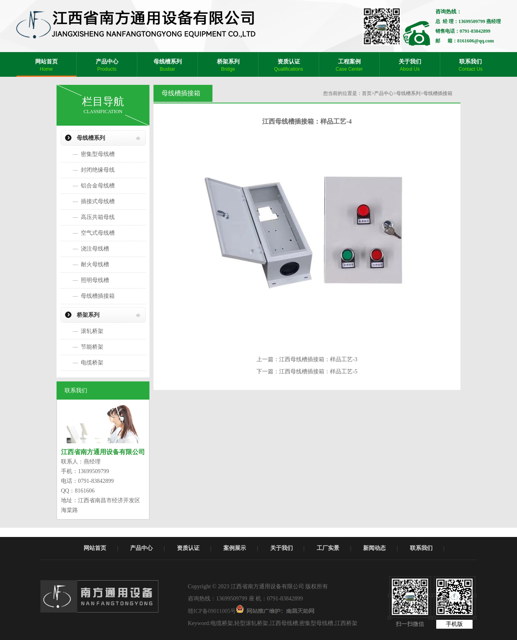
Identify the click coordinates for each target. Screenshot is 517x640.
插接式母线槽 (98, 201)
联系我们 (421, 548)
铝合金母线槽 (98, 186)
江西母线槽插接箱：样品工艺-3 (318, 359)
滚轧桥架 (92, 331)
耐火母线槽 (95, 264)
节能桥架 (92, 347)
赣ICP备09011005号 (212, 611)
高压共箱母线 (98, 217)
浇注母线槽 (95, 249)
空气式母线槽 (98, 233)
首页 (367, 93)
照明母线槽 (95, 280)
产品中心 (383, 93)
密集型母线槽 (98, 154)
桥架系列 (88, 315)
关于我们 (281, 548)
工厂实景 (328, 548)
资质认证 (188, 548)
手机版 (454, 624)
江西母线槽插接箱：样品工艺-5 (318, 371)
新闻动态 (374, 548)
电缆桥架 (92, 363)
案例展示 (234, 548)
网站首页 (95, 548)
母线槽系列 (91, 138)
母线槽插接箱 (98, 296)
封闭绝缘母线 (98, 170)
